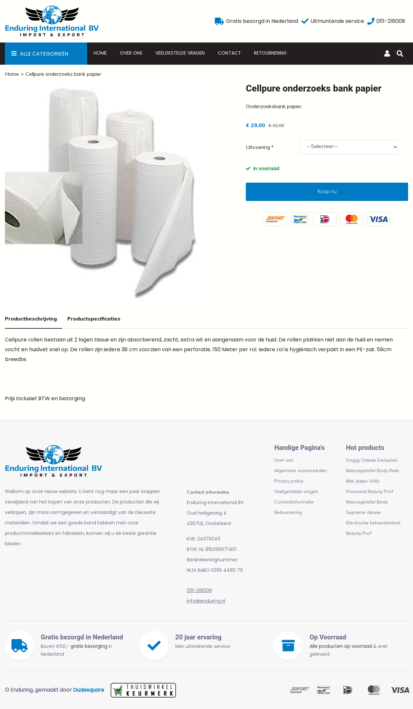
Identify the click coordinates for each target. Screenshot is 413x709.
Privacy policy (288, 481)
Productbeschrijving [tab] (31, 318)
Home (100, 53)
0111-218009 (199, 590)
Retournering (270, 53)
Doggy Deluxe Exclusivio (372, 460)
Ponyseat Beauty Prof (369, 491)
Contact (229, 53)
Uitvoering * (260, 147)
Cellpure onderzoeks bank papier (63, 74)
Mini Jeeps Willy (362, 481)
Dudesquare (88, 690)
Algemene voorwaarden (300, 470)
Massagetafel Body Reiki (372, 470)
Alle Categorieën (44, 54)
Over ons (131, 53)
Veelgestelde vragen (180, 53)
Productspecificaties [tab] (93, 318)
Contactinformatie (294, 502)
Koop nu (327, 191)
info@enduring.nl (206, 601)
